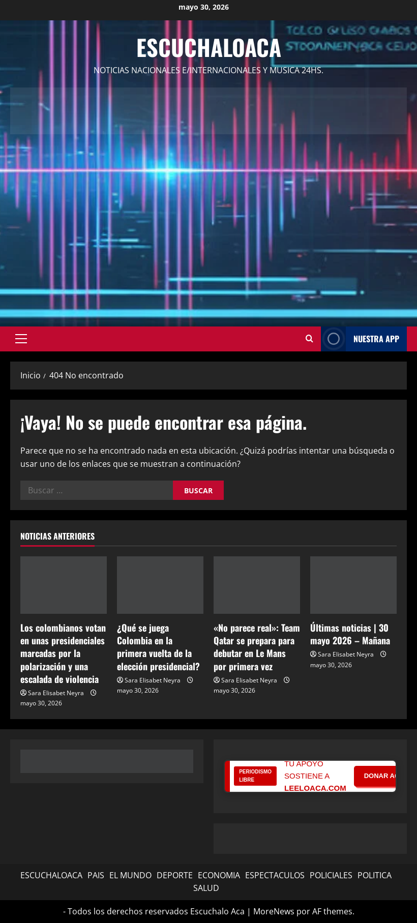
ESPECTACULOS (275, 875)
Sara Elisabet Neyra (56, 693)
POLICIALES (331, 875)
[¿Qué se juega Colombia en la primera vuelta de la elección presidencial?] (160, 585)
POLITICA (375, 875)
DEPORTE (175, 875)
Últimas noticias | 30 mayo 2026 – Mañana (350, 634)
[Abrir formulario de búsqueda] (309, 338)
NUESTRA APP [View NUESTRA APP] (360, 338)
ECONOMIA (219, 875)
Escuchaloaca (208, 47)
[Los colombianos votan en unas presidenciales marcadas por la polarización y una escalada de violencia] (63, 585)
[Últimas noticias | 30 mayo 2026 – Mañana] (353, 585)
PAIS (95, 875)
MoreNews (273, 911)
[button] (21, 338)
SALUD (206, 888)
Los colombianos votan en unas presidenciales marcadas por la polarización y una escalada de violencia (63, 653)
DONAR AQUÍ (385, 776)
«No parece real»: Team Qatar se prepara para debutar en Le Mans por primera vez (257, 647)
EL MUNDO (130, 875)
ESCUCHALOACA (51, 875)
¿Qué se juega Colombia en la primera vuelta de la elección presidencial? (158, 647)
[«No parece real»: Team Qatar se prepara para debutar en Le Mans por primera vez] (257, 585)
